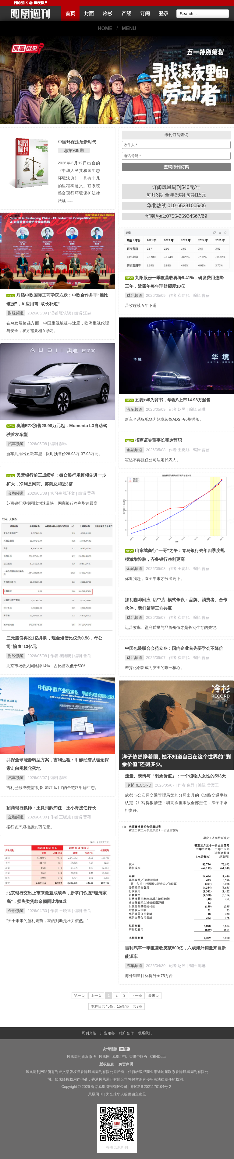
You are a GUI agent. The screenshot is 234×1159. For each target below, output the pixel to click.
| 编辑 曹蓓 (200, 295)
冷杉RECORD (138, 785)
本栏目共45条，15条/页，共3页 (116, 1006)
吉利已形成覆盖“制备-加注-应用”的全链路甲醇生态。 (52, 787)
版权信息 (106, 1064)
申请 (123, 1049)
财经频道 (16, 313)
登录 (163, 13)
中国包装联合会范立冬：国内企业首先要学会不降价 (174, 648)
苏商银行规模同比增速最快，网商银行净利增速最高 (52, 503)
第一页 (79, 995)
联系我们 (145, 1033)
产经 (126, 13)
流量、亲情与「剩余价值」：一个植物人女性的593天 (175, 775)
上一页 (96, 995)
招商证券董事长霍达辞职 (158, 440)
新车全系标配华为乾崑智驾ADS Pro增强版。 (164, 419)
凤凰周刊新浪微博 (81, 1056)
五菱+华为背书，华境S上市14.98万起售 (173, 399)
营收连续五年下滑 (141, 305)
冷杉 (107, 13)
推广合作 (126, 1033)
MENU (129, 28)
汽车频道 (134, 409)
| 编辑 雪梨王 (207, 785)
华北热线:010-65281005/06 (176, 205)
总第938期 (74, 150)
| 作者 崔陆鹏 (179, 295)
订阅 (145, 13)
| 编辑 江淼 (81, 313)
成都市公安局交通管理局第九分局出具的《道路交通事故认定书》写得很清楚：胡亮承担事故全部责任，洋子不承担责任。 (176, 803)
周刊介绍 (89, 1033)
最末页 (153, 995)
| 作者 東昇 (186, 785)
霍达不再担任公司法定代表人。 (152, 460)
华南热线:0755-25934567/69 (176, 216)
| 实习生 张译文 (62, 493)
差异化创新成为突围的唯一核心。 (154, 667)
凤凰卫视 (119, 1056)
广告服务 (107, 1033)
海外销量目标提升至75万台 (149, 975)
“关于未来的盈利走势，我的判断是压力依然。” (47, 920)
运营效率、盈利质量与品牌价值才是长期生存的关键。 (172, 627)
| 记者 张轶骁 (60, 313)
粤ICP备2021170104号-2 (150, 1087)
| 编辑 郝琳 (196, 409)
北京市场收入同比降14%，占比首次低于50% (45, 666)
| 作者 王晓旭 (179, 449)
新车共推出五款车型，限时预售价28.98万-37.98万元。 (54, 453)
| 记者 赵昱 (177, 409)
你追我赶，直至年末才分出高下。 (154, 578)
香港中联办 (138, 1056)
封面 (89, 13)
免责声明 (126, 1064)
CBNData (158, 1056)
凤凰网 (104, 1056)
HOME (105, 28)
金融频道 (134, 449)
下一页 (136, 995)
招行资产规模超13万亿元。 (30, 827)
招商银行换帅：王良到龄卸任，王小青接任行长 (51, 807)
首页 (70, 13)
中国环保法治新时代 (77, 141)
